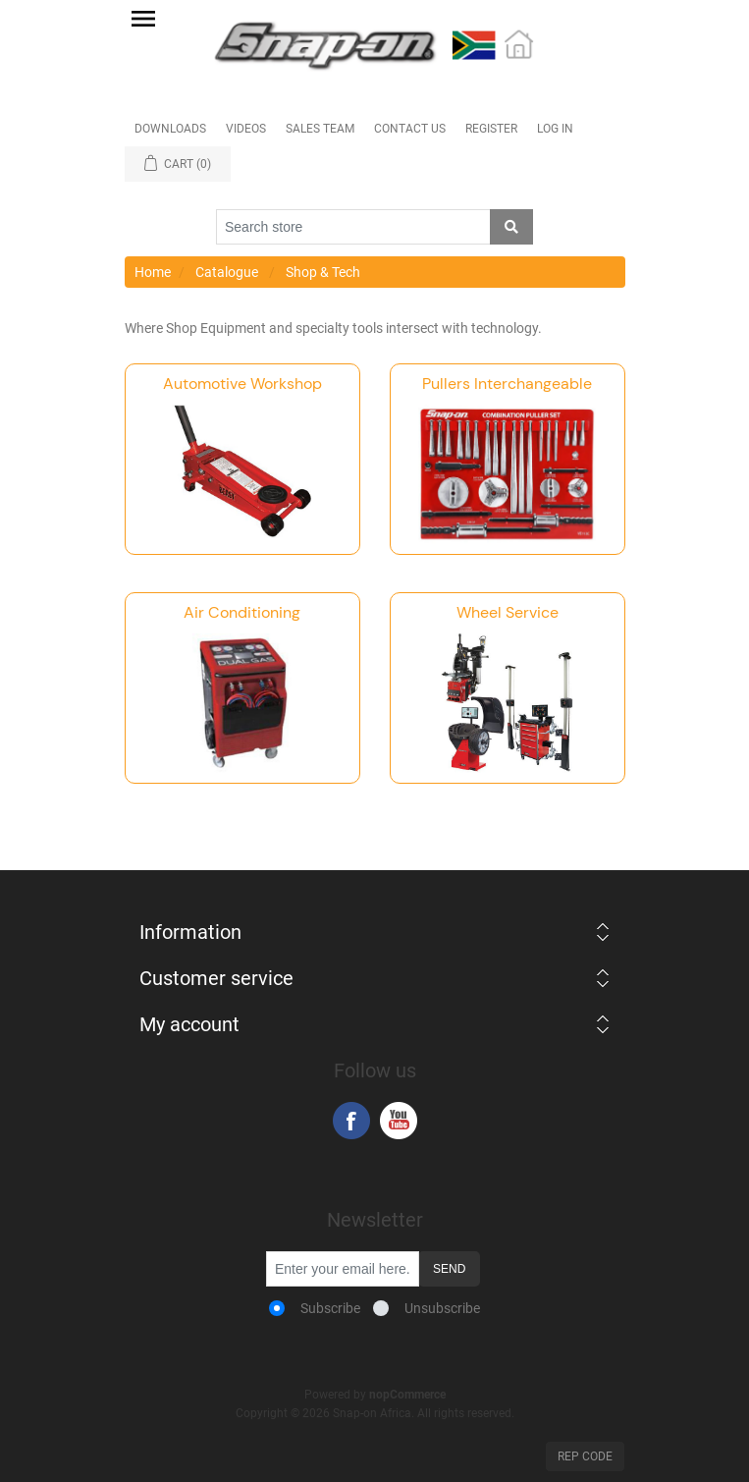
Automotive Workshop (242, 383)
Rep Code (585, 1456)
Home (152, 272)
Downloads (170, 129)
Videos (246, 129)
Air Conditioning (242, 612)
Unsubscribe (442, 1308)
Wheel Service (507, 612)
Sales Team (320, 129)
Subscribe (330, 1308)
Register (491, 129)
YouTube (398, 1120)
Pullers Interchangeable (507, 383)
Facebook (351, 1120)
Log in (555, 129)
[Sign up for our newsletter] (342, 1269)
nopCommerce (407, 1394)
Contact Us (410, 129)
